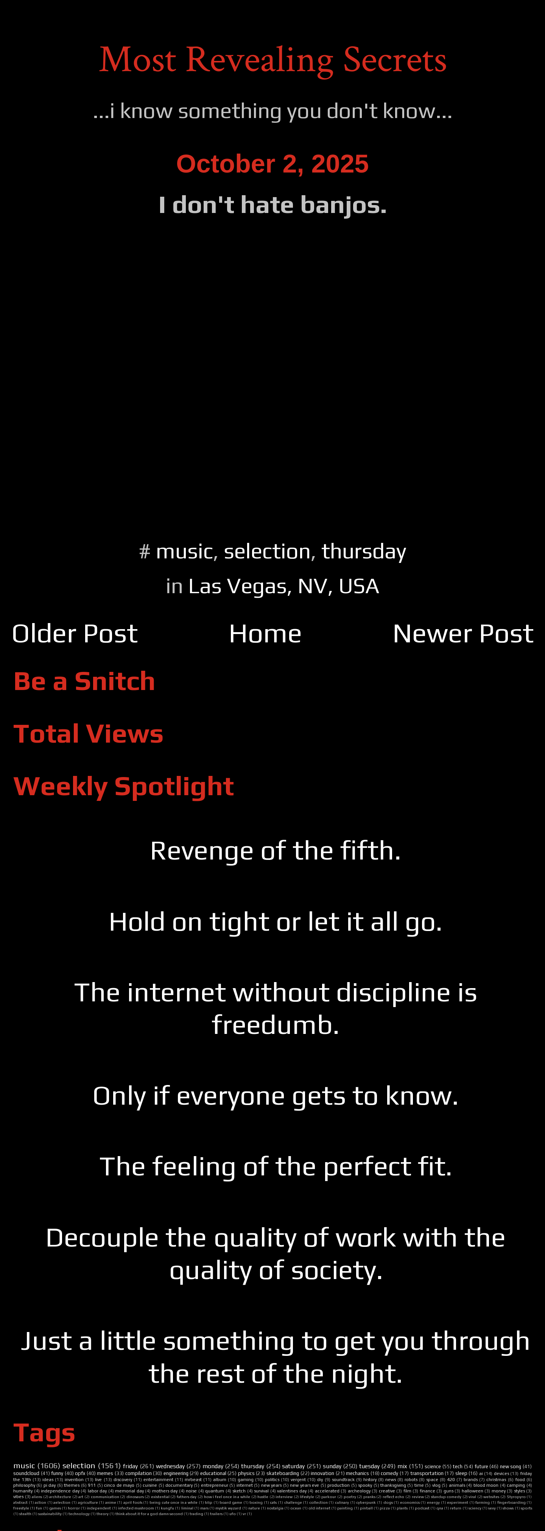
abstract (20, 1502)
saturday (293, 1466)
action (40, 1502)
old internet (319, 1508)
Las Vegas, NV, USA (284, 585)
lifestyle (307, 1496)
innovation (322, 1473)
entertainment (158, 1479)
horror (74, 1508)
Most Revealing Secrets (272, 59)
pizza (385, 1508)
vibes (18, 1496)
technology (79, 1513)
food (520, 1479)
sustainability (50, 1513)
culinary (342, 1502)
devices (501, 1473)
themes (71, 1485)
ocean (295, 1508)
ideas (47, 1479)
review (418, 1496)
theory (103, 1513)
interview (284, 1496)
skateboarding (282, 1473)
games (55, 1508)
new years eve (304, 1485)
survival (261, 1491)
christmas (496, 1479)
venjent (298, 1479)
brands (471, 1479)
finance (427, 1491)
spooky (365, 1485)
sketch (239, 1491)
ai (481, 1473)
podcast (422, 1508)
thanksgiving (393, 1485)
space (432, 1479)
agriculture (88, 1502)
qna (439, 1508)
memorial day (129, 1491)
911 (92, 1485)
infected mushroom (136, 1508)
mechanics (357, 1473)
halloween (472, 1491)
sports (526, 1508)
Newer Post (463, 632)
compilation (138, 1473)
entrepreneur (214, 1485)
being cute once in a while (173, 1502)
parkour (328, 1496)
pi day (50, 1485)
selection (267, 550)
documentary (179, 1485)
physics (246, 1473)
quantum (214, 1491)
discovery (123, 1479)
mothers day (165, 1491)
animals (457, 1485)
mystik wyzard (228, 1508)
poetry (350, 1496)
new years (271, 1485)
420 (451, 1479)
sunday (332, 1466)
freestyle (21, 1508)
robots (411, 1479)
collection (318, 1502)
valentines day (292, 1491)
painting (345, 1508)
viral (472, 1496)
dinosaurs (135, 1496)
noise (191, 1491)
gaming (246, 1479)
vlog (436, 1485)
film (407, 1491)
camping (516, 1485)
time (419, 1485)
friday (130, 1466)
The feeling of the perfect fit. (275, 1165)
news (390, 1479)
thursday (363, 550)
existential (160, 1496)
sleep (461, 1473)
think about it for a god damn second (149, 1513)
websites (491, 1496)
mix (402, 1466)
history (370, 1479)
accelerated (327, 1491)
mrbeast (193, 1479)
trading (196, 1513)
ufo (232, 1513)
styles (519, 1491)
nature (254, 1508)
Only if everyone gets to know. (275, 1095)
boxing (256, 1502)
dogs (388, 1502)
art (80, 1496)
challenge (293, 1502)
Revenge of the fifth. (275, 850)
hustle (262, 1496)
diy (320, 1479)
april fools (132, 1502)
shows (508, 1508)
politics (272, 1479)
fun (39, 1508)
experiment (457, 1502)
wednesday (170, 1466)
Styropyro (516, 1496)
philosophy (24, 1485)
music (184, 550)
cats (273, 1502)
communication (105, 1496)
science (433, 1466)
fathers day (187, 1496)
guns (448, 1491)
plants (402, 1508)
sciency (475, 1508)
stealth (25, 1513)
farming (482, 1502)
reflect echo (394, 1496)
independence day (60, 1491)
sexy (492, 1508)
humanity (23, 1491)
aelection (61, 1502)
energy (433, 1502)
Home (265, 632)
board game (231, 1502)
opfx (80, 1473)
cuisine (150, 1485)
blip (208, 1502)
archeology (359, 1491)
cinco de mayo (119, 1485)
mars (204, 1508)
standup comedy (446, 1496)
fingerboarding (511, 1502)
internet (245, 1485)
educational (213, 1473)
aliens (37, 1496)
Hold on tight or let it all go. (275, 921)
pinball (366, 1508)
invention (74, 1479)
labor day (97, 1491)
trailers (216, 1513)
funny (57, 1473)
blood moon (485, 1485)
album (219, 1479)
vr (244, 1513)
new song (511, 1466)
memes (105, 1473)
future (481, 1466)
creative (387, 1491)
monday (212, 1466)
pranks (369, 1496)
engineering (176, 1473)
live (98, 1479)
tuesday (369, 1466)
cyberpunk (366, 1502)
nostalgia (275, 1508)
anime (110, 1502)
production (338, 1485)
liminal (187, 1508)
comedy (389, 1473)
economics (410, 1502)
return (455, 1508)
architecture (60, 1496)
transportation (427, 1473)
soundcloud (26, 1473)
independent (99, 1508)
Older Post (74, 632)
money (499, 1491)
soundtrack (343, 1479)
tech (457, 1466)
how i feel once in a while (227, 1496)
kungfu (167, 1508)
